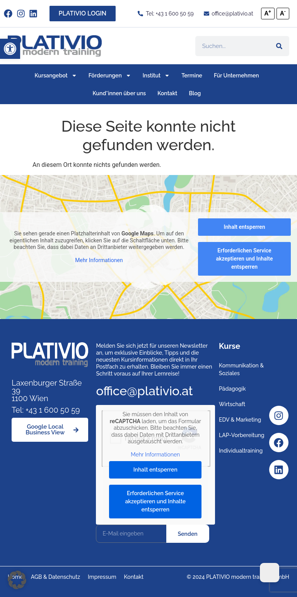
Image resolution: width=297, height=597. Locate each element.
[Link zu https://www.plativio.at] (55, 46)
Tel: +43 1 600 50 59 (46, 410)
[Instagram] (278, 415)
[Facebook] (278, 442)
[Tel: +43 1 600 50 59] (165, 14)
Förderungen (110, 75)
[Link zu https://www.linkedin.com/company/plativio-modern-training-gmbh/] (35, 13)
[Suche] (279, 46)
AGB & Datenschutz (55, 577)
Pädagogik (232, 389)
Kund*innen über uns (119, 93)
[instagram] (23, 13)
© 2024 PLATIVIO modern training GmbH (238, 577)
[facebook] (10, 13)
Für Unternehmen (236, 75)
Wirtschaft (232, 404)
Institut (156, 75)
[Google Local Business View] (50, 430)
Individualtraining (241, 451)
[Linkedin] (278, 469)
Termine (191, 75)
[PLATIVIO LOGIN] (83, 13)
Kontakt (167, 93)
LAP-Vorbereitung (242, 435)
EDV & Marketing (240, 420)
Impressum (102, 577)
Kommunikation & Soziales (241, 369)
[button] (10, 49)
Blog (195, 93)
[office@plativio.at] (228, 14)
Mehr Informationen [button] (99, 260)
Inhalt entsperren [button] (244, 227)
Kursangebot (55, 75)
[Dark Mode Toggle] (269, 572)
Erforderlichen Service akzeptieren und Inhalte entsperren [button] (244, 258)
